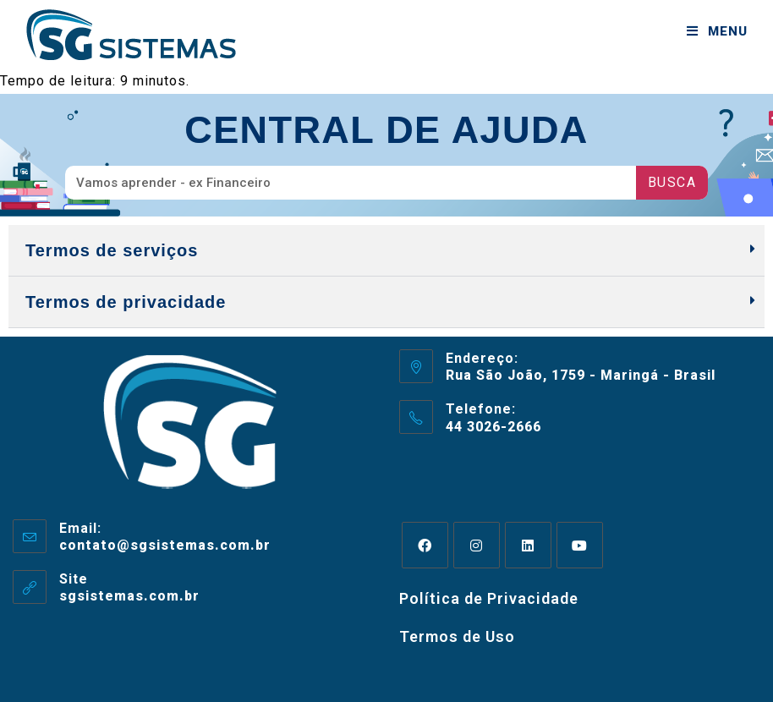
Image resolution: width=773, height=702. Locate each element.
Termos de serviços (111, 250)
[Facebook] (425, 545)
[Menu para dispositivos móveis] (717, 31)
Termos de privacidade (125, 302)
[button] (386, 251)
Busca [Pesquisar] (672, 182)
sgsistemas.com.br (129, 596)
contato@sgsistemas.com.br (165, 545)
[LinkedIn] (528, 545)
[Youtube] (579, 545)
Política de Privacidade (488, 598)
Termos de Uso (457, 636)
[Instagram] (476, 545)
